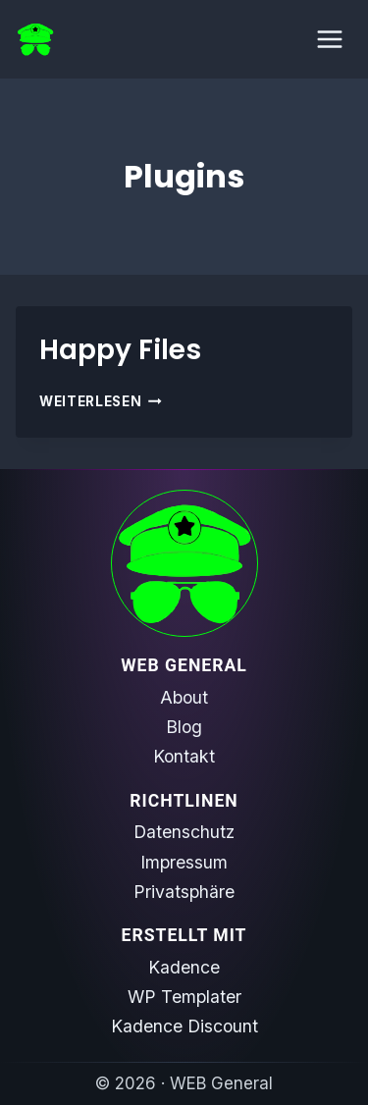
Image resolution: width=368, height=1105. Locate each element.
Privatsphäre (184, 891)
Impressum (184, 862)
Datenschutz (184, 831)
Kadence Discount (184, 1026)
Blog (184, 726)
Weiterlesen (100, 401)
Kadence (184, 967)
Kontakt (184, 756)
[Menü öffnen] (329, 39)
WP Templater (184, 996)
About (184, 697)
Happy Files (120, 350)
